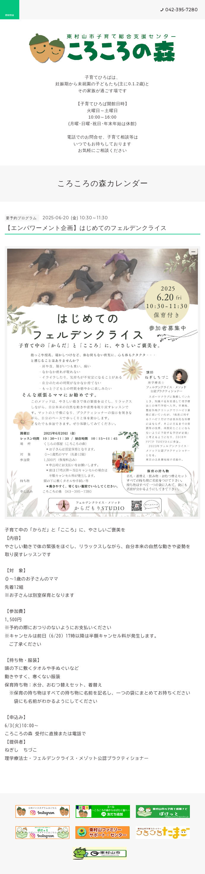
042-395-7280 (181, 9)
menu (9, 9)
